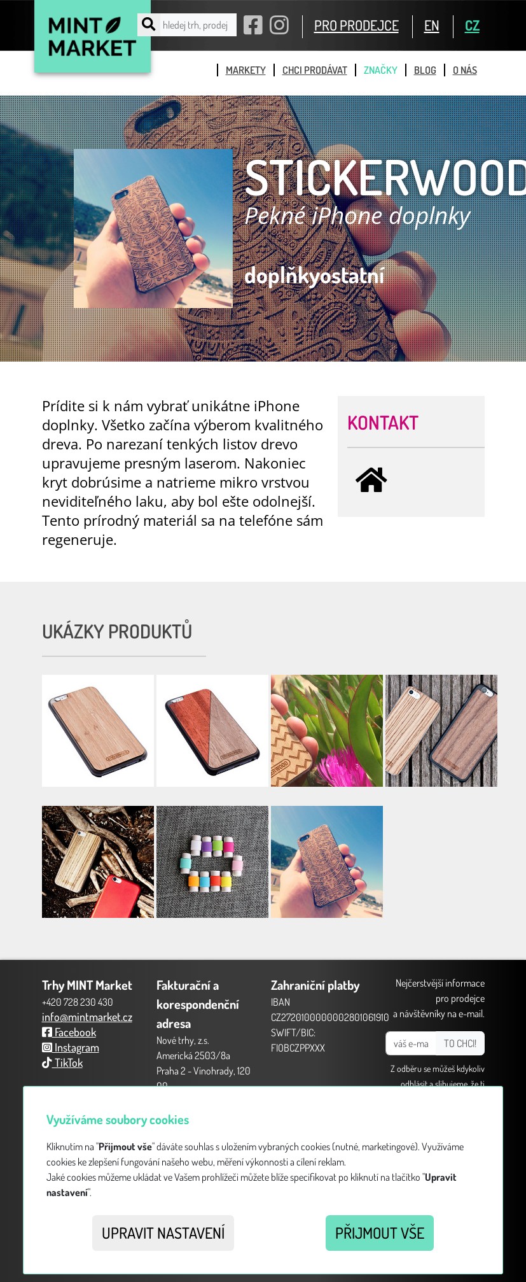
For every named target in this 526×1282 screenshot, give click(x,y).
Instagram (70, 1047)
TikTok (62, 1062)
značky (381, 70)
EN (431, 25)
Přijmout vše (379, 1233)
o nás (465, 70)
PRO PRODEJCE (356, 25)
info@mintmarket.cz (87, 1017)
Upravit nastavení (163, 1233)
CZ (472, 25)
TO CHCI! (460, 1043)
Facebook (69, 1032)
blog (425, 70)
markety (246, 70)
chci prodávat (314, 70)
